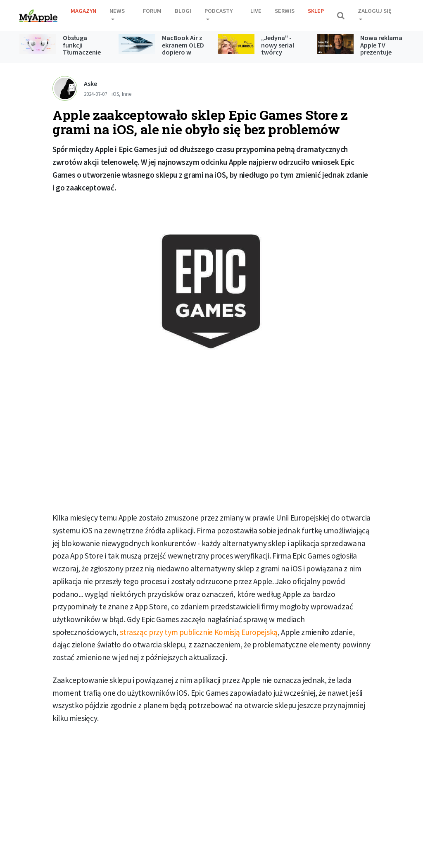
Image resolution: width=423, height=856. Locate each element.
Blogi (183, 10)
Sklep (316, 10)
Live (255, 10)
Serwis (285, 10)
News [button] (117, 10)
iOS (115, 93)
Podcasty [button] (218, 10)
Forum (152, 10)
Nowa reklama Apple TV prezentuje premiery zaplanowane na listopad (381, 55)
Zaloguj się (375, 10)
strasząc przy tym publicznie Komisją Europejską (199, 632)
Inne (126, 93)
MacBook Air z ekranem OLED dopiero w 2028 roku (183, 48)
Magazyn (83, 10)
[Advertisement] (211, 444)
